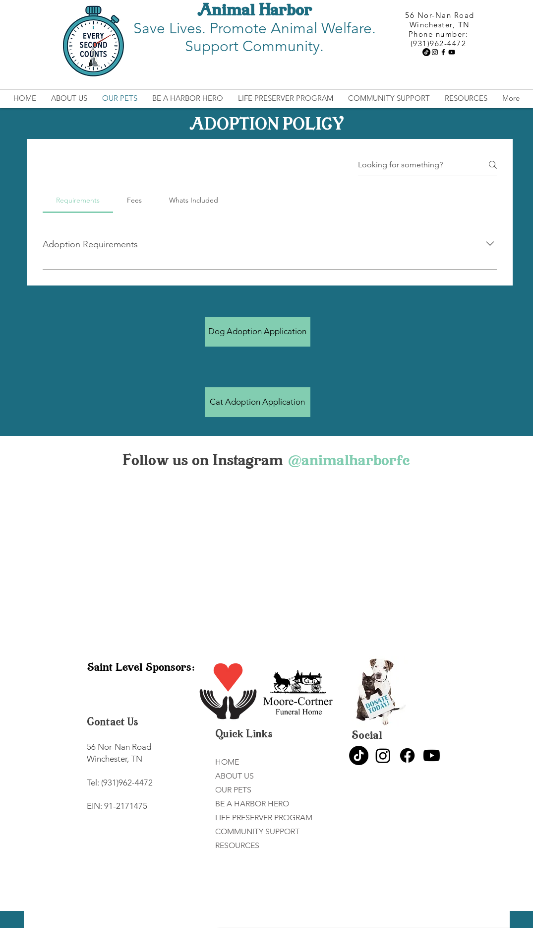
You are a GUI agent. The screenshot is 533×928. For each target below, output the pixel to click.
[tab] (78, 200)
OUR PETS (233, 789)
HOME (227, 762)
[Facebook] (443, 52)
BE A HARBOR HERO (252, 803)
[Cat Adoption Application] (257, 402)
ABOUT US (234, 776)
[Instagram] (435, 52)
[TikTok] (426, 52)
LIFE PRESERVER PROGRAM (263, 817)
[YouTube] (452, 52)
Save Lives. (171, 28)
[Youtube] (431, 755)
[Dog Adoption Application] (257, 332)
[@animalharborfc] (348, 461)
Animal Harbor (254, 11)
